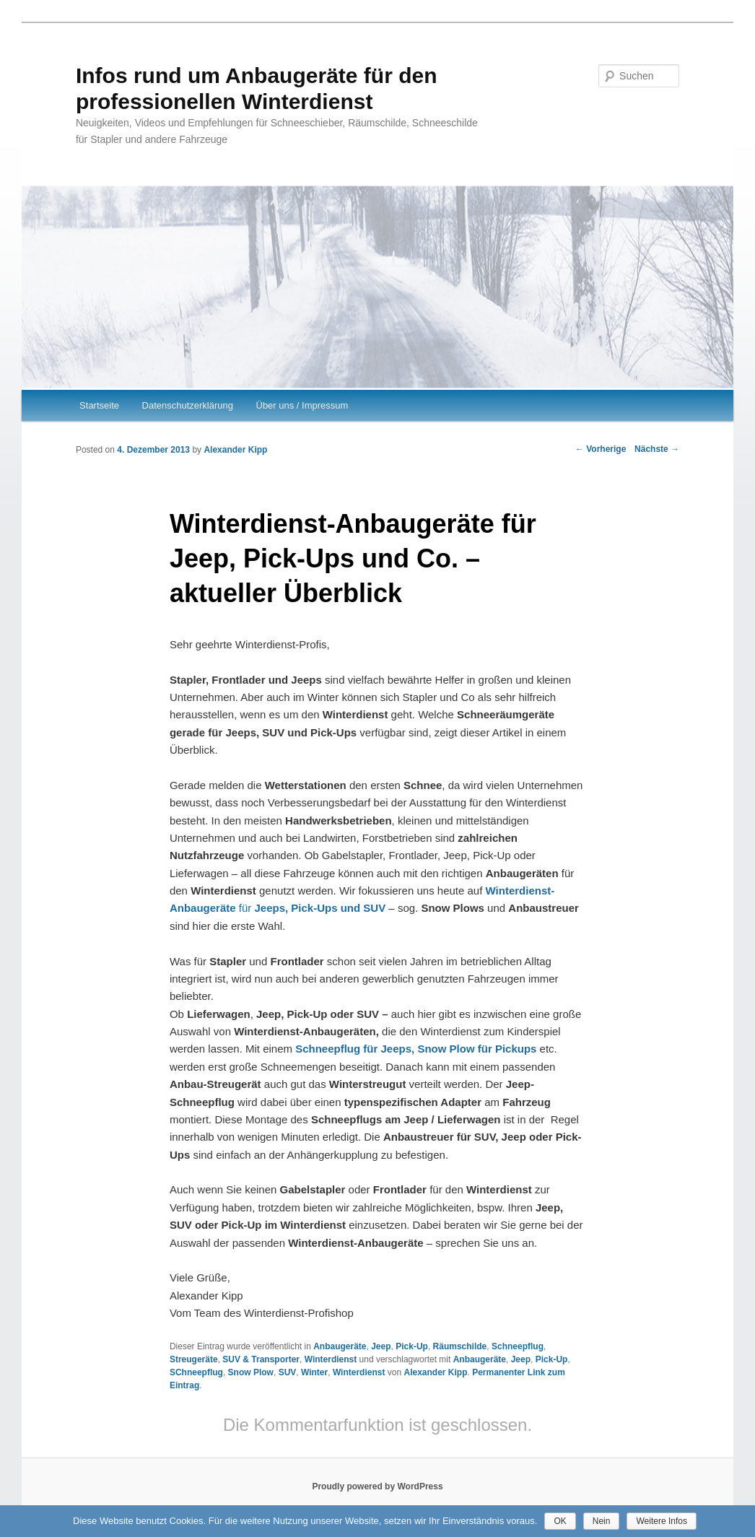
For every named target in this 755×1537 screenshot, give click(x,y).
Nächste (656, 449)
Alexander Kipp (235, 450)
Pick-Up (412, 1346)
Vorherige (600, 449)
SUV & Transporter (261, 1359)
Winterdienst (331, 1359)
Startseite (99, 405)
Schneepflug (518, 1346)
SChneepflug (196, 1372)
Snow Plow (251, 1372)
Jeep (380, 1346)
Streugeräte (194, 1359)
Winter (314, 1372)
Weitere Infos (661, 1521)
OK (560, 1521)
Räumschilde (460, 1346)
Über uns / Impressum (302, 405)
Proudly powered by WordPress (377, 1486)
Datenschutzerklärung (187, 405)
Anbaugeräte (339, 1346)
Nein (602, 1521)
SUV (288, 1372)
